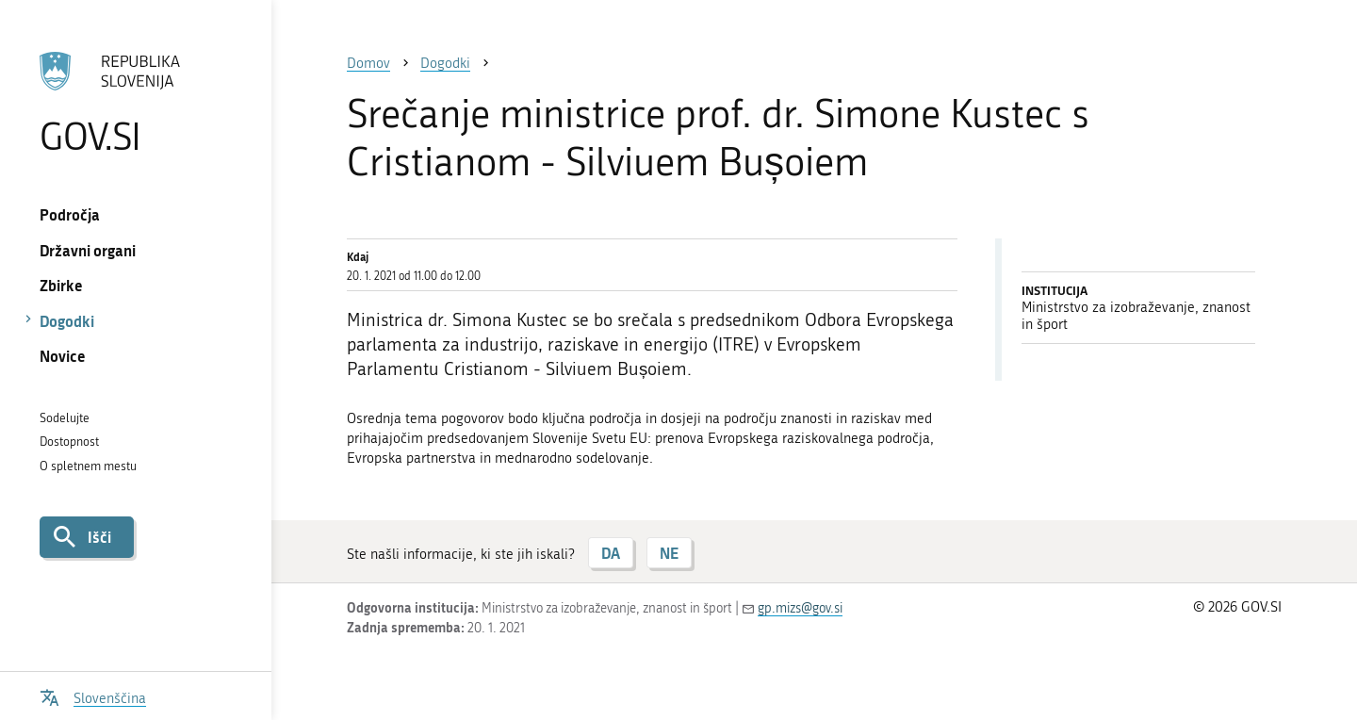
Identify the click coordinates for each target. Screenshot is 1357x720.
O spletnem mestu (88, 466)
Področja (70, 214)
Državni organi (88, 250)
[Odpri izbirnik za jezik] (93, 696)
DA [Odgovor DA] (610, 553)
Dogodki (67, 321)
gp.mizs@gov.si (800, 608)
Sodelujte (65, 418)
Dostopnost (69, 441)
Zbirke (61, 285)
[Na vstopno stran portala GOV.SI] (135, 103)
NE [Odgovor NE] (669, 553)
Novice (63, 356)
